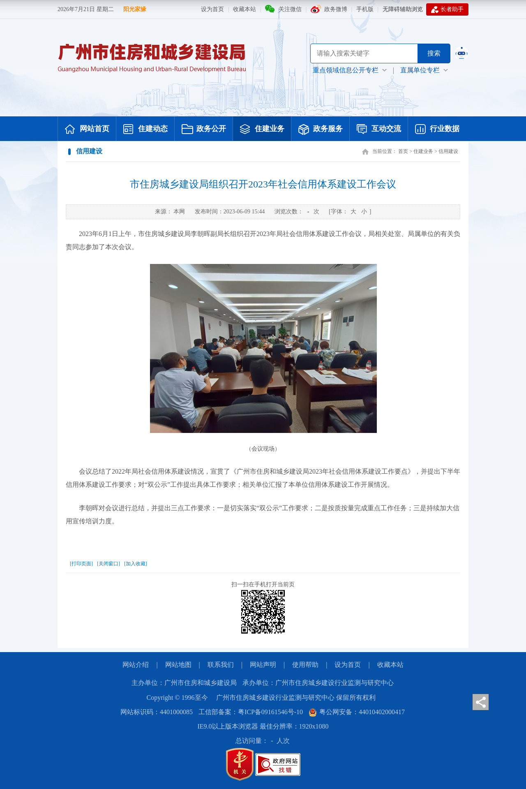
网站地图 (178, 664)
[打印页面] (81, 564)
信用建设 (448, 151)
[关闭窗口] (108, 564)
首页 (403, 151)
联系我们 (221, 664)
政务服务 (320, 129)
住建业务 (262, 129)
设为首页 (212, 9)
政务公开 (204, 129)
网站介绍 (135, 664)
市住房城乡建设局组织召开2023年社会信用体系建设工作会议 (263, 184)
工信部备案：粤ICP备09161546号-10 (250, 711)
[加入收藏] (135, 564)
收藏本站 (244, 9)
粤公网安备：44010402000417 (357, 711)
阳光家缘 (134, 9)
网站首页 (87, 129)
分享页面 (481, 702)
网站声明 (263, 664)
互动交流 (379, 129)
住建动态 (145, 129)
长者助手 (447, 9)
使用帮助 (305, 664)
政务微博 (335, 9)
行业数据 (437, 129)
